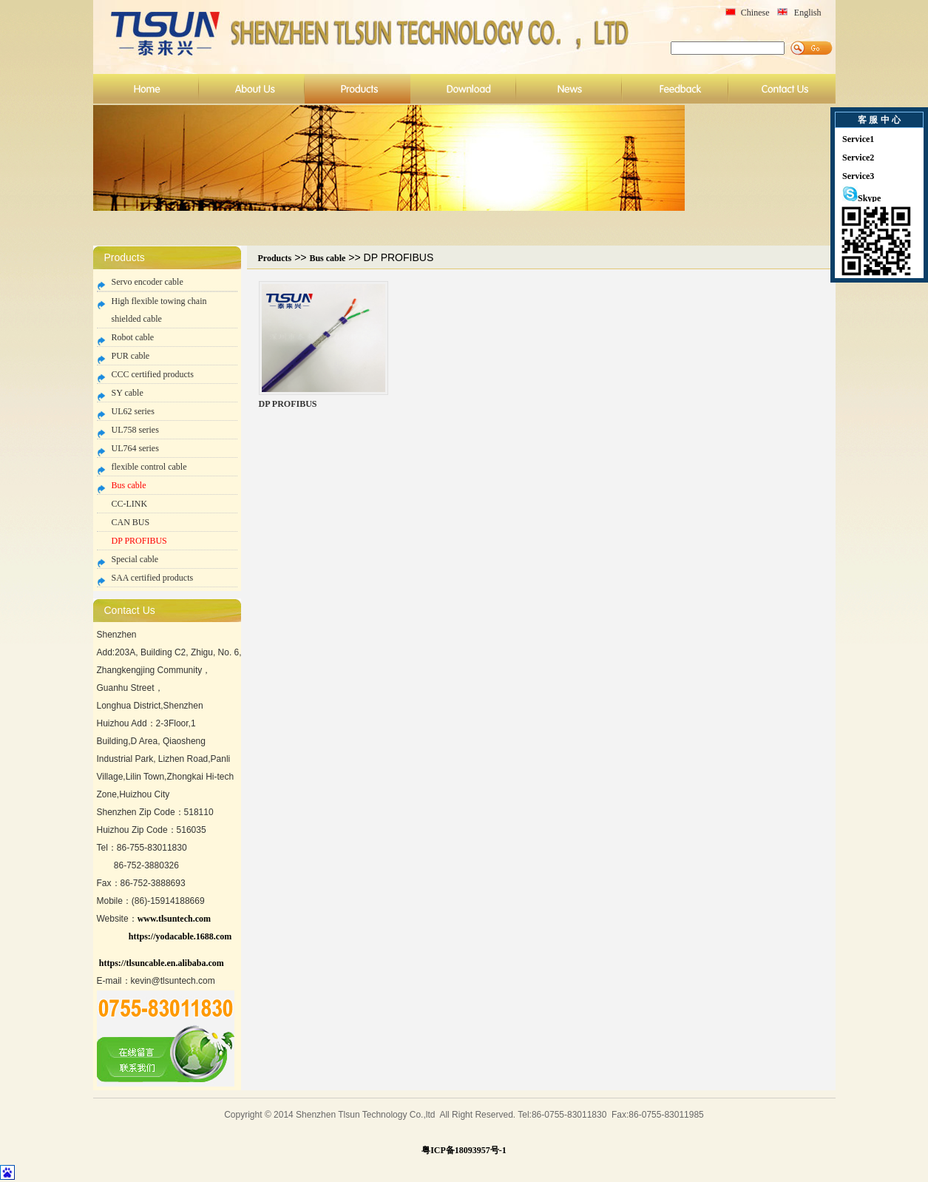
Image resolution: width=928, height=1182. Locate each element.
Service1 (858, 139)
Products (275, 258)
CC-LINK (130, 504)
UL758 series (135, 430)
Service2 (858, 157)
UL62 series (133, 411)
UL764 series (135, 448)
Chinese (755, 12)
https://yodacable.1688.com (180, 936)
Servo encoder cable (147, 282)
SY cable (127, 393)
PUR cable (131, 356)
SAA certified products (153, 578)
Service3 (858, 176)
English (808, 12)
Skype (861, 198)
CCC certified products (153, 374)
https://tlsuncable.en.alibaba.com (161, 963)
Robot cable (133, 337)
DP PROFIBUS (139, 541)
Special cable (135, 559)
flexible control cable (149, 467)
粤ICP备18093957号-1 (464, 1150)
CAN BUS (131, 522)
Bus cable (129, 485)
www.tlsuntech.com (174, 918)
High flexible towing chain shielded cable (159, 310)
